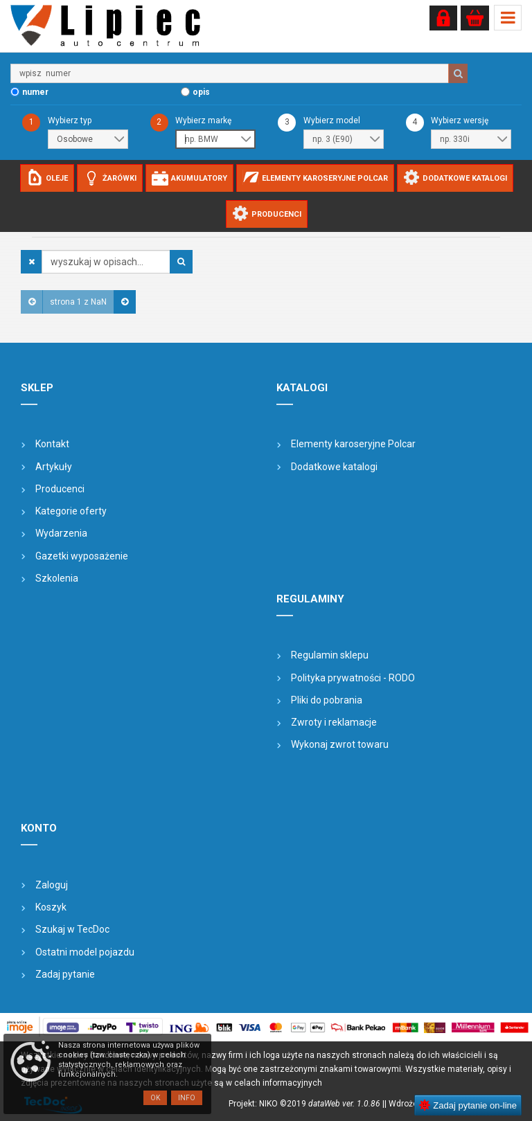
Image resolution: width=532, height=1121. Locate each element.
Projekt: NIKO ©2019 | (306, 1104)
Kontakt (52, 443)
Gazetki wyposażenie (81, 556)
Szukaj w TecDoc (72, 929)
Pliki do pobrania (326, 700)
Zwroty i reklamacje (334, 722)
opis (201, 92)
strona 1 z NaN (78, 302)
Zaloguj (51, 884)
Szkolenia (56, 578)
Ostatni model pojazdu (84, 952)
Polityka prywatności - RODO (353, 677)
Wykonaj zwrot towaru (340, 744)
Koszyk (50, 907)
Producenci (60, 488)
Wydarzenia (61, 533)
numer (35, 92)
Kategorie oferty (71, 511)
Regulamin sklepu (330, 655)
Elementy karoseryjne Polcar (353, 443)
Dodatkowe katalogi (334, 466)
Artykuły (53, 466)
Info (186, 1098)
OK (155, 1098)
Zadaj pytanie (65, 974)
